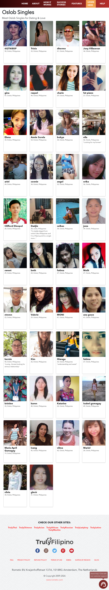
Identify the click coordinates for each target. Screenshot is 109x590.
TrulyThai (12, 528)
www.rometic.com (54, 580)
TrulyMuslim (54, 530)
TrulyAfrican (52, 528)
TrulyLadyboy (81, 528)
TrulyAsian (39, 528)
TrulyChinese (25, 528)
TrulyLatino (95, 528)
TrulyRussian (66, 528)
